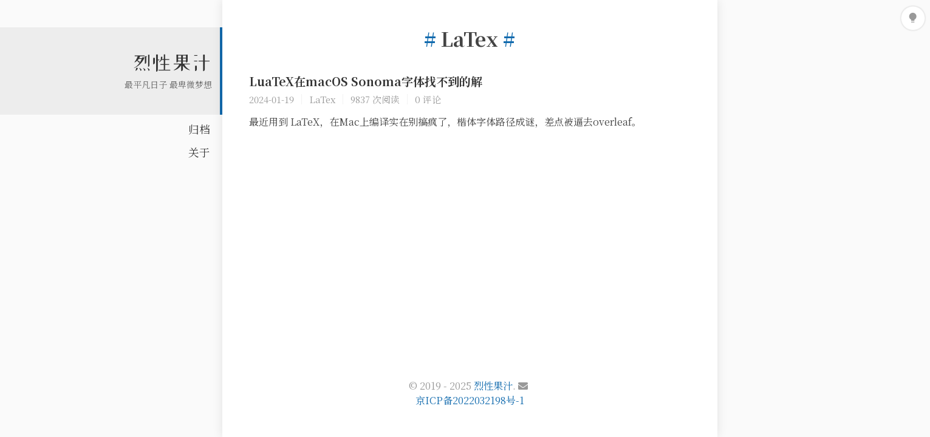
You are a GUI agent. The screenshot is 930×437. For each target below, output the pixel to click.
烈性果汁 (172, 62)
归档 (199, 129)
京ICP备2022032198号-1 (469, 400)
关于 (199, 152)
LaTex (322, 99)
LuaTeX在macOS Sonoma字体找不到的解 (365, 81)
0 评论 (428, 99)
